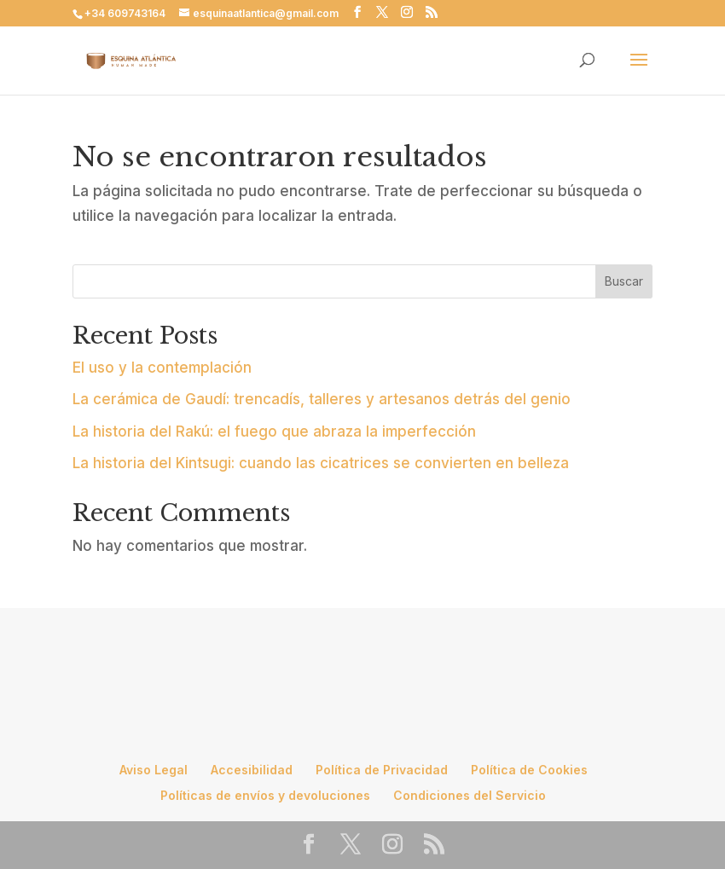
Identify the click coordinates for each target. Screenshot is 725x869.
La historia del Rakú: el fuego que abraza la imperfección (274, 431)
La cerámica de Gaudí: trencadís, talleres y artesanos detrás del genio (321, 399)
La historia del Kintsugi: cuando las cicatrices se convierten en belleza (320, 463)
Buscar (624, 281)
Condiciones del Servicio (469, 795)
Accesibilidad (252, 769)
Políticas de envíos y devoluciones (265, 795)
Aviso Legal (153, 769)
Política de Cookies (529, 769)
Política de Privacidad (382, 769)
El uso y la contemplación (162, 367)
